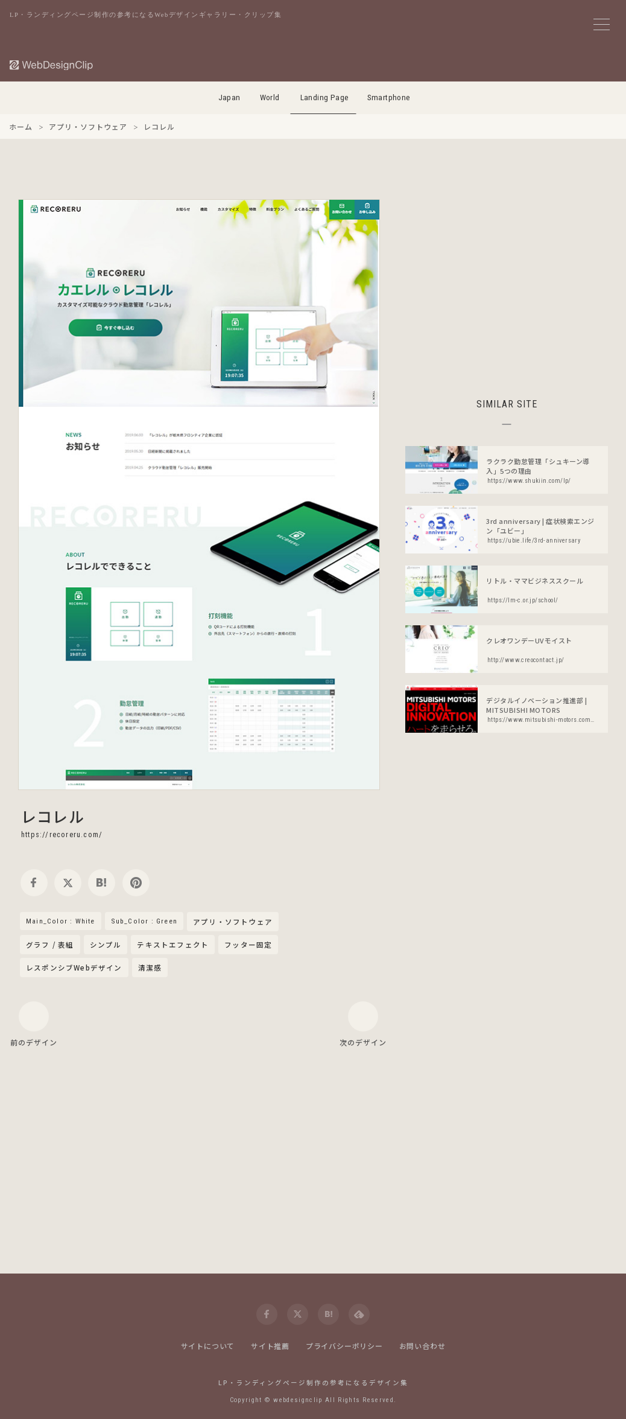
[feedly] (359, 1314)
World (270, 97)
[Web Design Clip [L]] (52, 65)
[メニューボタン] (601, 24)
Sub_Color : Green (144, 921)
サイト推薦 (270, 1346)
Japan (229, 97)
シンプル (106, 944)
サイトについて (208, 1346)
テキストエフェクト (173, 944)
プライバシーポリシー (344, 1346)
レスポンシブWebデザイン (74, 967)
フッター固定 (248, 944)
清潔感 (150, 967)
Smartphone (389, 97)
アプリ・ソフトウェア (233, 922)
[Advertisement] (507, 283)
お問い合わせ (422, 1346)
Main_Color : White (60, 921)
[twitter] (67, 882)
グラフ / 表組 (50, 944)
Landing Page (324, 97)
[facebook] (34, 882)
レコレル (52, 816)
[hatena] (101, 882)
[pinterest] (136, 882)
